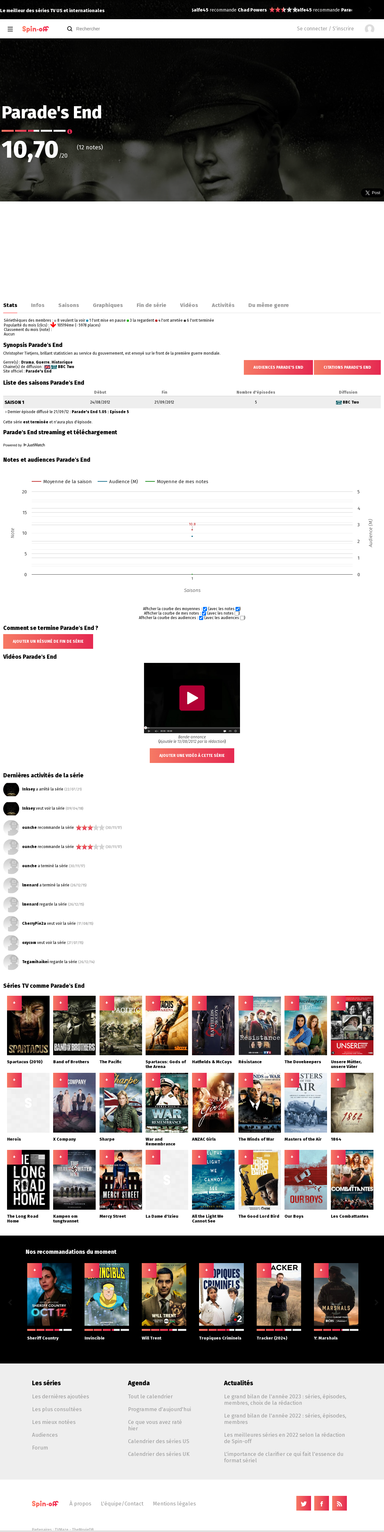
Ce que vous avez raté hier (155, 1425)
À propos (80, 1503)
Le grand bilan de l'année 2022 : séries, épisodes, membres (285, 1418)
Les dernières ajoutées (60, 1396)
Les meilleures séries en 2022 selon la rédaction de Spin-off (284, 1438)
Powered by (24, 445)
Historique (62, 362)
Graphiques (108, 305)
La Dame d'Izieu (162, 1216)
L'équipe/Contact (122, 1503)
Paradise (247, 10)
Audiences (45, 1435)
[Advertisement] (192, 249)
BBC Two (66, 367)
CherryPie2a (34, 923)
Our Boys (294, 1216)
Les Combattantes (350, 1216)
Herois (14, 1139)
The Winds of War (256, 1139)
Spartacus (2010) (25, 1061)
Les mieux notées (54, 1422)
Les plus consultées (57, 1409)
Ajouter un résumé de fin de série (48, 641)
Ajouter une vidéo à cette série (192, 755)
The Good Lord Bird (258, 1216)
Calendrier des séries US (158, 1441)
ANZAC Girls (204, 1139)
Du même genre (268, 305)
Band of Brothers (71, 1061)
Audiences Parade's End (278, 367)
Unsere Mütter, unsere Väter (346, 1064)
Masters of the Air (303, 1139)
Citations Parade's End (347, 367)
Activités (223, 305)
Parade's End (39, 371)
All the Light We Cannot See (207, 1218)
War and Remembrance (160, 1141)
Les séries (46, 1383)
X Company (64, 1139)
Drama (27, 362)
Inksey (28, 789)
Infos (37, 305)
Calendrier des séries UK (158, 1454)
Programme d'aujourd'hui (159, 1409)
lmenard (30, 885)
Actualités (238, 1383)
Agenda (139, 1383)
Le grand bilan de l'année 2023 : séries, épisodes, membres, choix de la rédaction (285, 1399)
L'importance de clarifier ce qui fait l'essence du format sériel (283, 1457)
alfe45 (201, 10)
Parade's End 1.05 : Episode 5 (100, 412)
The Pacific (111, 1061)
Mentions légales (174, 1503)
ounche (29, 827)
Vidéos (189, 305)
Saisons (68, 305)
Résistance (250, 1061)
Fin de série (151, 305)
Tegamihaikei (35, 962)
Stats (10, 305)
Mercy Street (113, 1216)
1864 (336, 1139)
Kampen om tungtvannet (65, 1218)
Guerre (43, 362)
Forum (40, 1447)
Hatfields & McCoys (212, 1061)
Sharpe (107, 1139)
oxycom (29, 942)
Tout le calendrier (150, 1396)
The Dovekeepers (302, 1061)
